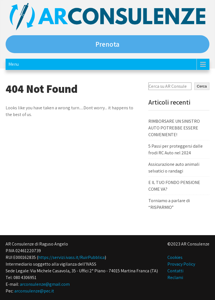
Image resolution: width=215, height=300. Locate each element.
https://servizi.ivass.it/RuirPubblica (71, 257)
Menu (13, 64)
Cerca (202, 86)
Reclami (175, 277)
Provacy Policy (181, 264)
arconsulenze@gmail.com (45, 284)
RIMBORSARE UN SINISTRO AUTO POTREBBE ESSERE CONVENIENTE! (174, 128)
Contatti (175, 271)
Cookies (175, 257)
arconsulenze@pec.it (34, 291)
